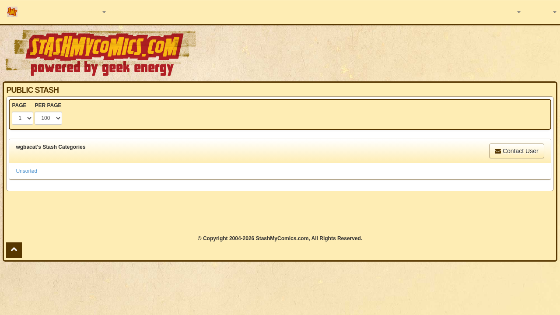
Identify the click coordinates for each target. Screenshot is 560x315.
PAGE (19, 105)
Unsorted (26, 171)
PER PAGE (48, 105)
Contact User (517, 150)
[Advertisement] (395, 52)
